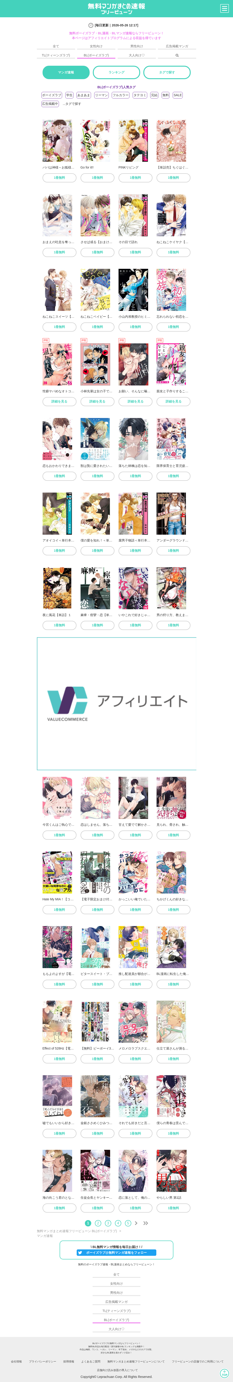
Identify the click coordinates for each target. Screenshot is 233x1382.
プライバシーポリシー (42, 1361)
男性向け (136, 46)
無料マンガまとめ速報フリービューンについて (136, 1361)
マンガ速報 (66, 72)
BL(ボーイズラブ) (96, 55)
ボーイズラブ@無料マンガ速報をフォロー (116, 1252)
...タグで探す (72, 104)
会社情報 (16, 1361)
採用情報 (68, 1361)
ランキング (116, 72)
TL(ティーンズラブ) (56, 55)
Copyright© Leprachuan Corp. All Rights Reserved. (116, 1377)
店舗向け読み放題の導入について (117, 1370)
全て (56, 46)
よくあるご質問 (90, 1361)
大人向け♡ (137, 55)
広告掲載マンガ (177, 46)
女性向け (96, 46)
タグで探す (167, 72)
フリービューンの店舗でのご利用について (198, 1361)
